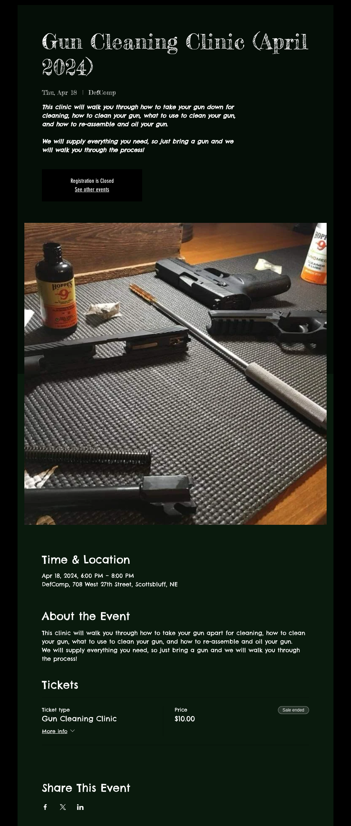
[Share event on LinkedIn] (80, 807)
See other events (92, 189)
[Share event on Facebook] (45, 807)
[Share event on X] (62, 807)
